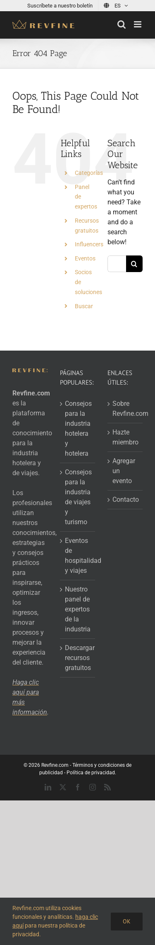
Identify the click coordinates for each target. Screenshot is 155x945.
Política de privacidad (91, 773)
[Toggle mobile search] (121, 24)
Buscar (84, 306)
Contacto (125, 499)
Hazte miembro (125, 437)
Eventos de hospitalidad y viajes (78, 555)
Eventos (85, 258)
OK (127, 921)
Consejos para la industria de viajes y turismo (78, 497)
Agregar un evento (123, 471)
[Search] (134, 263)
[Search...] (116, 263)
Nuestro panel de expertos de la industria (78, 609)
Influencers (89, 244)
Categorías (89, 172)
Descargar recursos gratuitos (78, 658)
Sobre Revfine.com (125, 408)
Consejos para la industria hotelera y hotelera (78, 428)
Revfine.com (55, 765)
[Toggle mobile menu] (138, 24)
